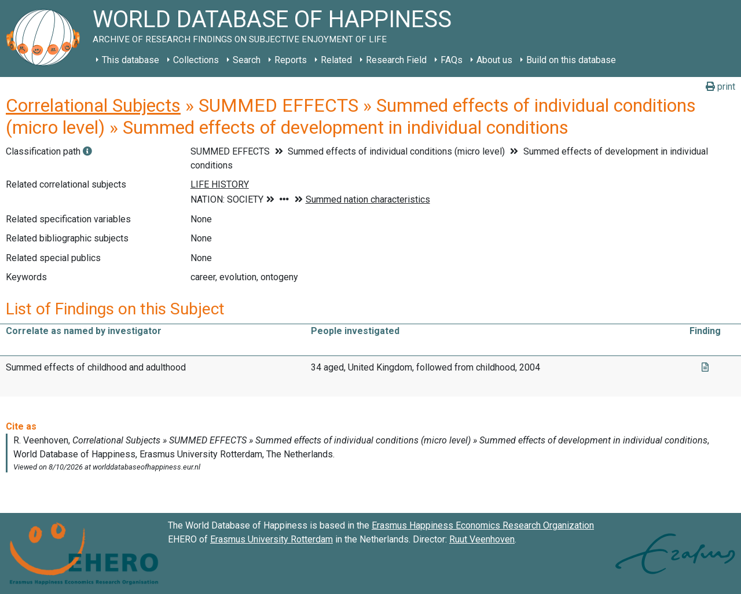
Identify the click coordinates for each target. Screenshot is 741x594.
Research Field (396, 59)
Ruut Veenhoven (482, 539)
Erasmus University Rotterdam (271, 539)
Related (336, 59)
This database (130, 59)
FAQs (452, 59)
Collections (196, 59)
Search (247, 59)
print (720, 86)
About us (494, 59)
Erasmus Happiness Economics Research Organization (483, 525)
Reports (290, 59)
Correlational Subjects (93, 105)
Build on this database (571, 59)
